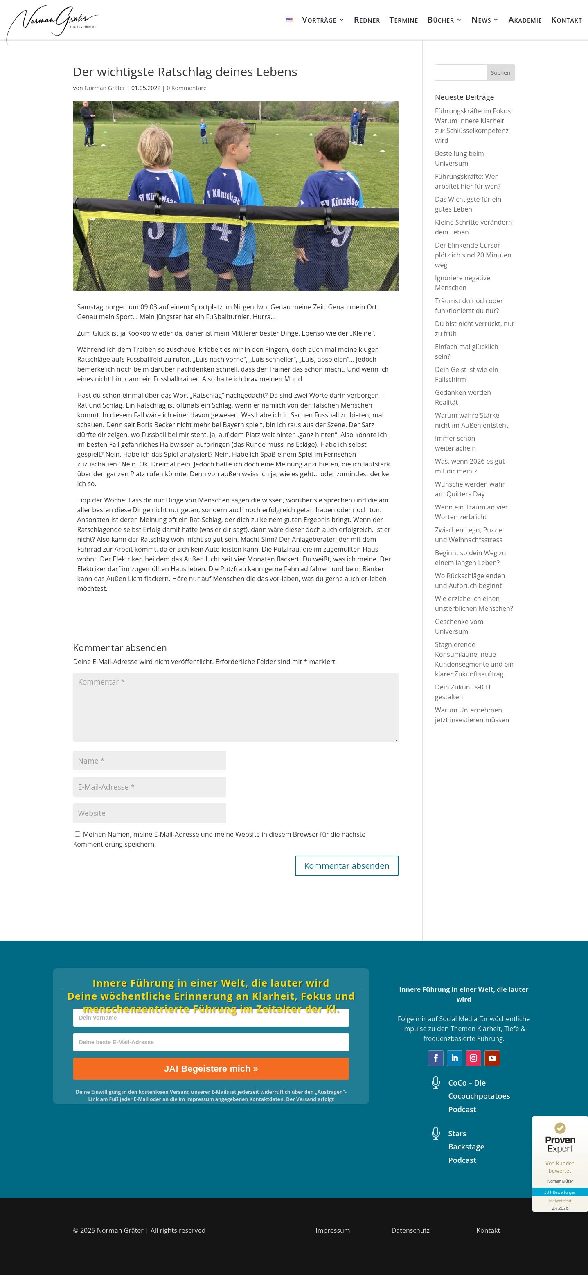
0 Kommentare (186, 88)
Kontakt (566, 19)
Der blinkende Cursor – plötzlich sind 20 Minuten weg (473, 255)
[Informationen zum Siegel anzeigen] (560, 1204)
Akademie (525, 19)
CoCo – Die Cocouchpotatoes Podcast (479, 1096)
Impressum (332, 1230)
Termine (403, 19)
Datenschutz (411, 1230)
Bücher (440, 19)
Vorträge (319, 19)
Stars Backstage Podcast (466, 1147)
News (481, 19)
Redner (367, 19)
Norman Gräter (104, 88)
